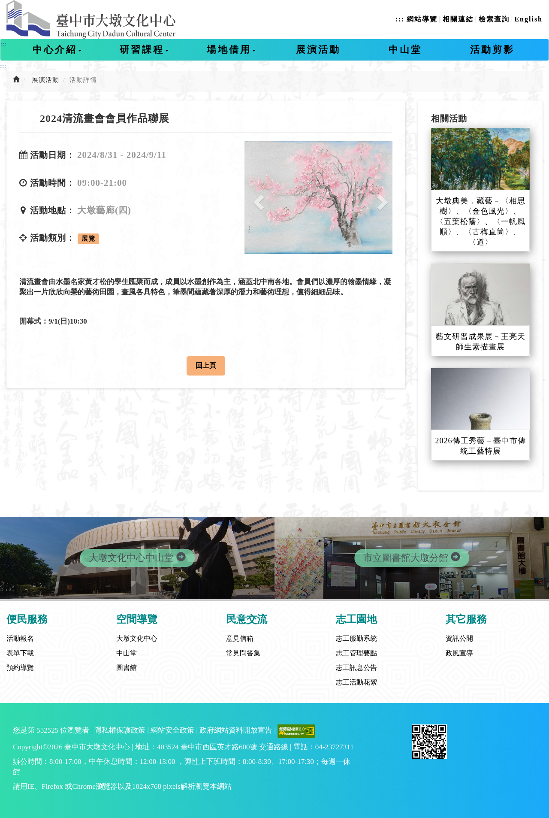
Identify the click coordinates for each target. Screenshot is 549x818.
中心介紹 (57, 49)
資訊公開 (459, 638)
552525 (47, 730)
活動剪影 (492, 49)
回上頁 (206, 365)
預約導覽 (20, 667)
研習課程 (144, 49)
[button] (255, 197)
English (528, 19)
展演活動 (318, 49)
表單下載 (20, 653)
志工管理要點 (356, 653)
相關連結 (458, 19)
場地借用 (231, 49)
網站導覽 (422, 19)
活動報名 (20, 638)
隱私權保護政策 (119, 730)
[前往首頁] (16, 79)
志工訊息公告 (356, 667)
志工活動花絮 (356, 682)
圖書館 (126, 667)
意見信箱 (239, 638)
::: (399, 19)
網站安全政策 (172, 730)
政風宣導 (459, 653)
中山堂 (405, 49)
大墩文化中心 (136, 638)
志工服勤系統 (356, 638)
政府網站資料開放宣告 (235, 730)
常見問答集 (243, 653)
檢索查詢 (494, 19)
